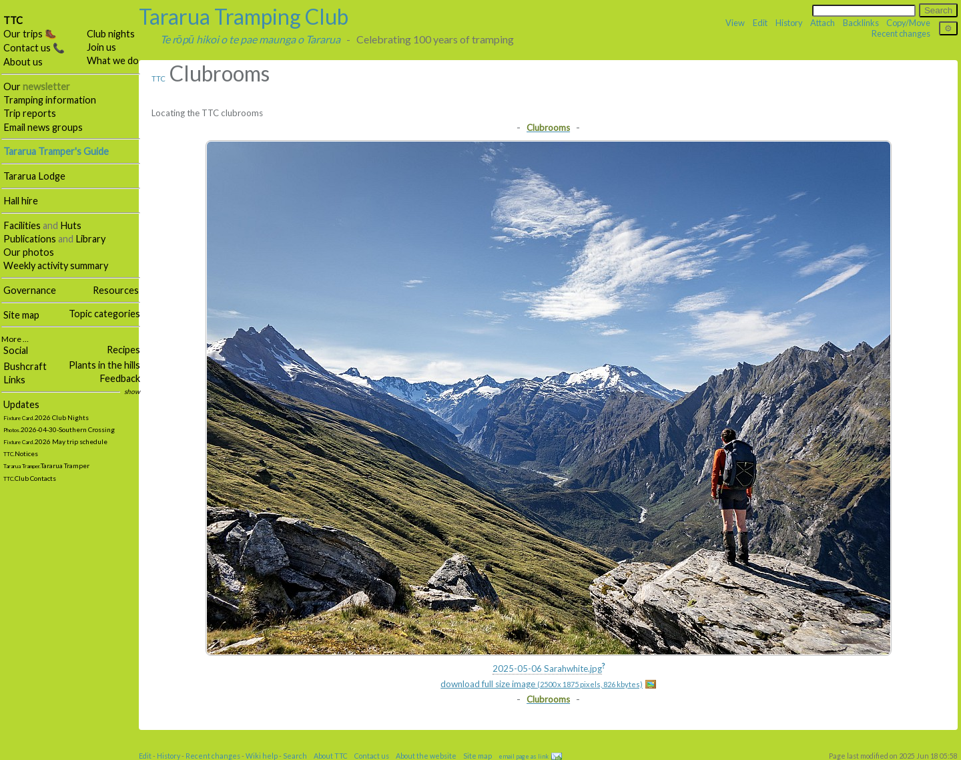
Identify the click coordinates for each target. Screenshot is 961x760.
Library (90, 238)
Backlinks (861, 22)
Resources (116, 290)
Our (36, 86)
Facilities (22, 225)
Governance (29, 290)
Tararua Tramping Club (243, 16)
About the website (426, 755)
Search (295, 755)
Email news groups (43, 127)
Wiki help (262, 755)
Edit (760, 22)
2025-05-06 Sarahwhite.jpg (547, 668)
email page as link (524, 756)
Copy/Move (908, 22)
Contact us (371, 755)
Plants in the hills (104, 365)
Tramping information (49, 100)
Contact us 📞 (34, 47)
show (132, 391)
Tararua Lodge (34, 176)
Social (15, 350)
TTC (13, 20)
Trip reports (29, 113)
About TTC (331, 755)
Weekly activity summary (55, 265)
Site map (21, 315)
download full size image (541, 684)
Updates (21, 404)
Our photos (28, 252)
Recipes (123, 349)
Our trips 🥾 (30, 33)
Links (14, 379)
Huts (70, 225)
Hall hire (20, 200)
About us (23, 61)
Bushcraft (25, 366)
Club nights (111, 33)
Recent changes (901, 33)
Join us (101, 47)
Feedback (119, 378)
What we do (113, 60)
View (735, 22)
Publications (29, 238)
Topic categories (104, 313)
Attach (822, 22)
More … (15, 339)
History (789, 22)
